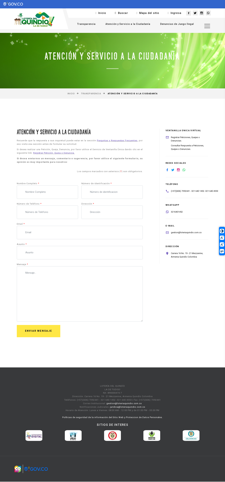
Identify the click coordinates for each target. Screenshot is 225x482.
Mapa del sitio (149, 13)
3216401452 (177, 212)
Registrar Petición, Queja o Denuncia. (54, 153)
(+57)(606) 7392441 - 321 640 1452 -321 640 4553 (194, 191)
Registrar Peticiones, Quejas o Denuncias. (185, 139)
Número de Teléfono (29, 203)
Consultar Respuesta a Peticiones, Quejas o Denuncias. (187, 147)
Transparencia (84, 24)
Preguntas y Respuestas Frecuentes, (117, 140)
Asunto (22, 244)
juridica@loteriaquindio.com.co (127, 407)
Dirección (87, 203)
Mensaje (22, 264)
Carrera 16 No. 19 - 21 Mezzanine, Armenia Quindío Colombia (187, 255)
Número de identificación (96, 183)
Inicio (102, 13)
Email (21, 224)
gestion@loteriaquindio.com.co (186, 232)
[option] (34, 436)
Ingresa (176, 13)
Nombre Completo (28, 183)
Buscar (123, 13)
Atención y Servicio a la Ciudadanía (126, 24)
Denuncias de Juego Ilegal (175, 24)
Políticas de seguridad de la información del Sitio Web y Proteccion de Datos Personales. (112, 417)
